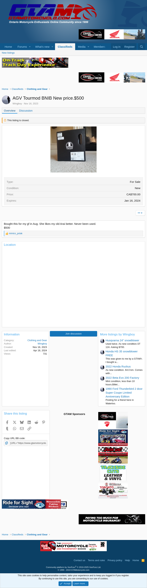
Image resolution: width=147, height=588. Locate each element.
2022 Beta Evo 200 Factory (122, 377)
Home (8, 46)
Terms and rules (96, 560)
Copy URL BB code (14, 438)
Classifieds (65, 46)
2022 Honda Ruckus (118, 366)
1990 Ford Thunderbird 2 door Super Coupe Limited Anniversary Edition (124, 392)
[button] (30, 46)
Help (127, 560)
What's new (42, 46)
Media (82, 46)
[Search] (141, 46)
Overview (10, 110)
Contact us (79, 560)
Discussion (26, 110)
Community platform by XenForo (73, 567)
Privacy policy (115, 560)
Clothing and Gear (37, 340)
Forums (22, 46)
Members (99, 46)
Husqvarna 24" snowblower (122, 340)
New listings (8, 52)
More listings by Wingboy (117, 334)
